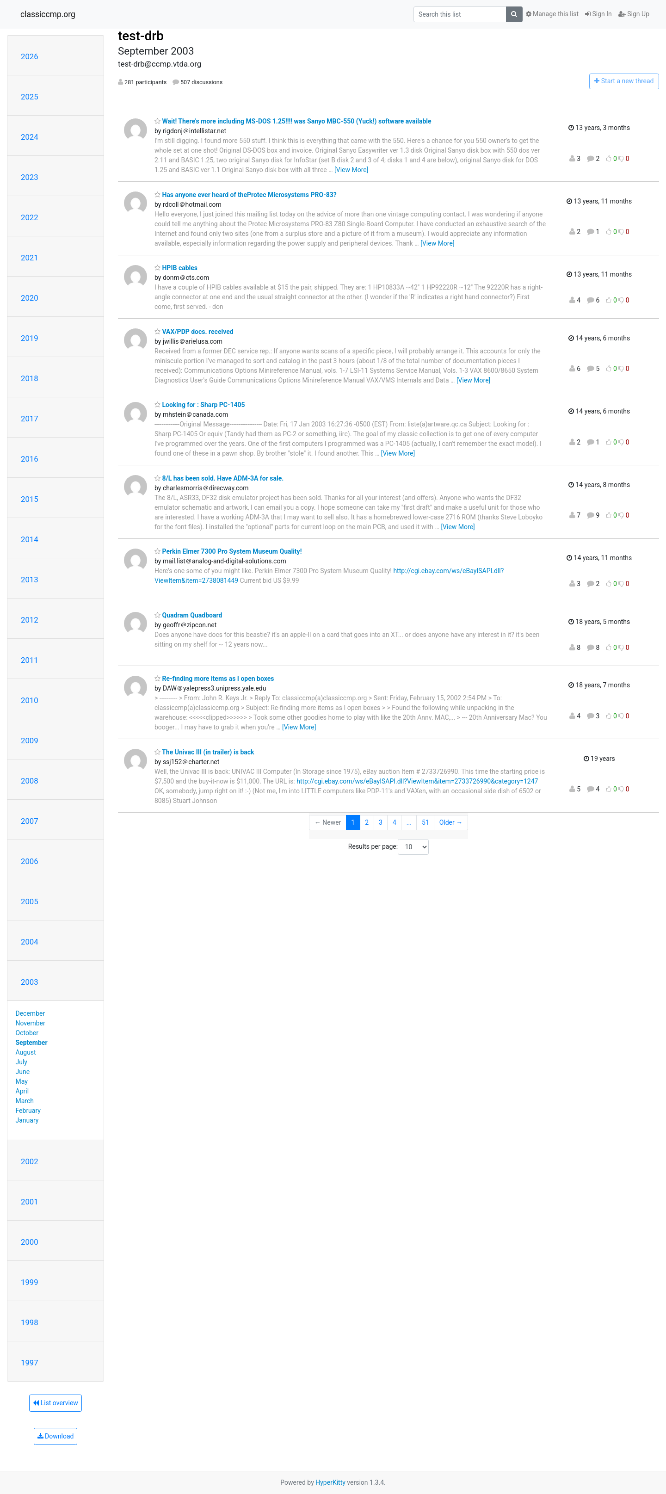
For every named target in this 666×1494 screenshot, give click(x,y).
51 (425, 822)
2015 (29, 499)
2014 (29, 539)
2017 (29, 418)
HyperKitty (330, 1482)
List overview (55, 1403)
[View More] (351, 169)
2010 (29, 700)
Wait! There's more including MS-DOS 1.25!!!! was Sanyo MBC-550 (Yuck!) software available (293, 121)
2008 (29, 780)
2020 (29, 298)
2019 (29, 338)
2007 (29, 821)
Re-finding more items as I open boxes (214, 678)
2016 (29, 458)
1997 (29, 1362)
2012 (29, 619)
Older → (451, 822)
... (409, 822)
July (21, 1062)
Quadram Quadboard (188, 615)
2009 (29, 740)
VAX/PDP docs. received (194, 331)
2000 (29, 1242)
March (25, 1101)
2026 (29, 56)
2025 (29, 96)
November (30, 1023)
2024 (29, 137)
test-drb (141, 35)
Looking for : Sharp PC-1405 (199, 404)
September (32, 1042)
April (22, 1091)
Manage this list (552, 14)
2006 (29, 861)
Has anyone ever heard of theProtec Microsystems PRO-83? (245, 194)
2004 (29, 941)
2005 (29, 901)
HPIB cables (175, 268)
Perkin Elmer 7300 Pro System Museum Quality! (228, 551)
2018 (29, 378)
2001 (29, 1201)
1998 (29, 1322)
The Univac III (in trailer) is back (204, 752)
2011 (29, 660)
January (27, 1120)
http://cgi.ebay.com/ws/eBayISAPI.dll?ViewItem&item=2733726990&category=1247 (417, 781)
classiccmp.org (47, 14)
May (22, 1081)
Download (55, 1436)
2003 (29, 982)
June (23, 1071)
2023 (29, 177)
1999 (29, 1282)
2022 (29, 217)
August (26, 1052)
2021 (29, 257)
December (30, 1013)
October (27, 1033)
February (28, 1110)
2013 (29, 579)
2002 (29, 1161)
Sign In (598, 14)
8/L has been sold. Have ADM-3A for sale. (219, 478)
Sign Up (633, 14)
